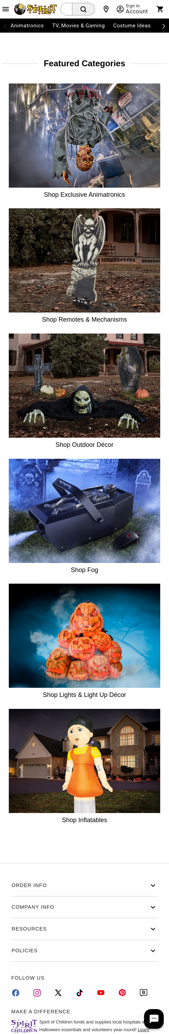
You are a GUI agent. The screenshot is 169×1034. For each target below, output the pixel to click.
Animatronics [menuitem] (27, 25)
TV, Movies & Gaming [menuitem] (78, 25)
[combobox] (66, 9)
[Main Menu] (5, 9)
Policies (84, 950)
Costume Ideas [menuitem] (132, 25)
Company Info (84, 907)
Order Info (84, 885)
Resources (84, 929)
